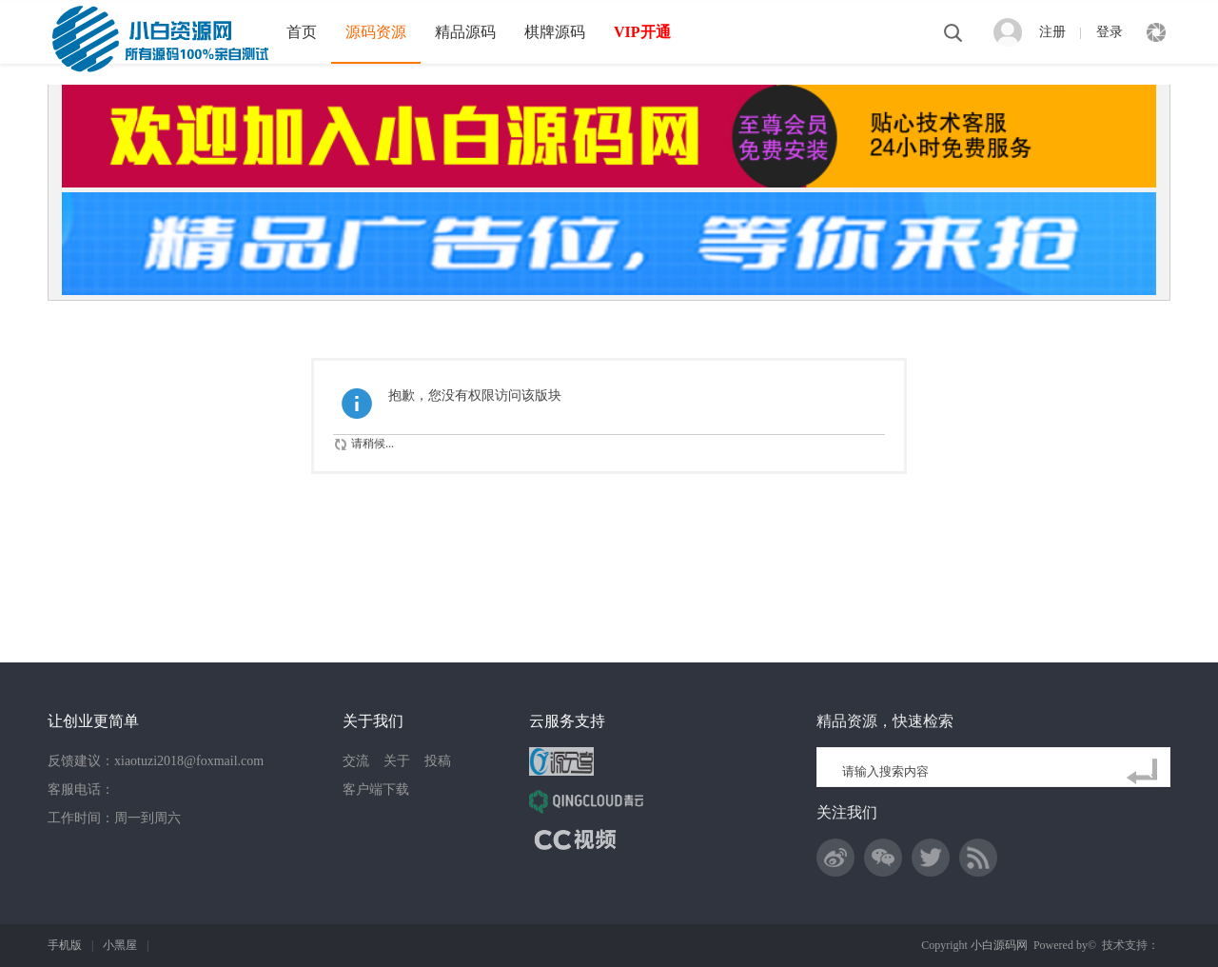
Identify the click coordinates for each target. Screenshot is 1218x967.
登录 (1109, 32)
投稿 (437, 761)
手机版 (65, 945)
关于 (396, 761)
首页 (301, 32)
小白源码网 (999, 945)
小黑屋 (120, 945)
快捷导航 (1156, 32)
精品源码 (465, 32)
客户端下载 (376, 789)
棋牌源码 (554, 32)
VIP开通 (642, 32)
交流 (356, 761)
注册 (1052, 32)
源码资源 (375, 32)
